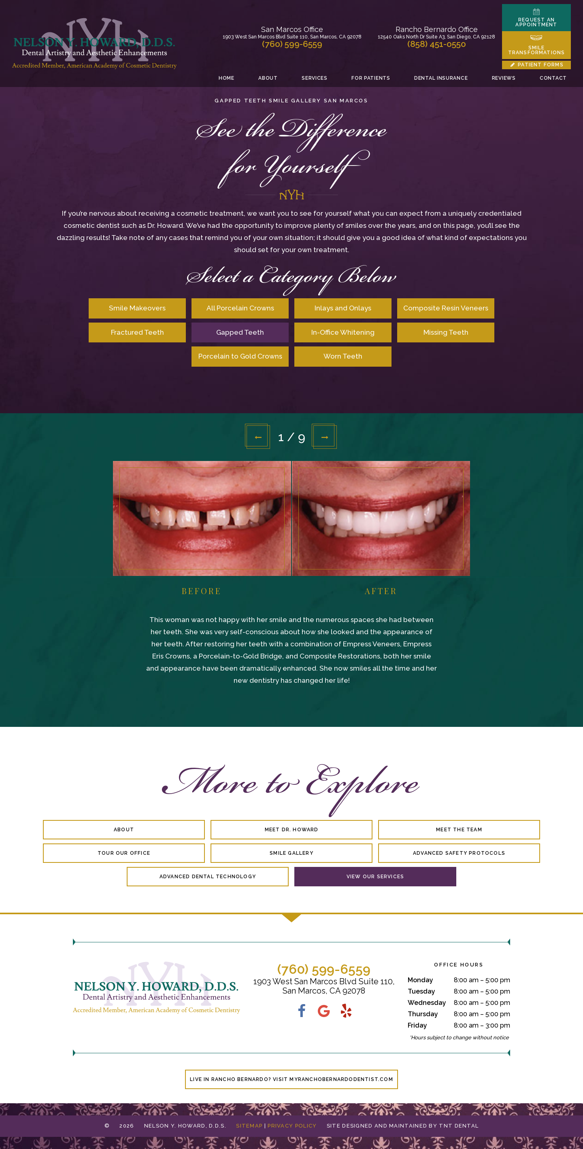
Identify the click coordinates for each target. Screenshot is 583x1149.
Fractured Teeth (137, 332)
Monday (420, 980)
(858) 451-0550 (436, 44)
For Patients (370, 78)
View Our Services (375, 876)
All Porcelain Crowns (240, 308)
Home (226, 78)
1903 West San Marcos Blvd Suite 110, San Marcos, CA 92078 (292, 37)
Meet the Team (459, 830)
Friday (417, 1025)
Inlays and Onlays (343, 308)
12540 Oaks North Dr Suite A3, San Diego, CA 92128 (436, 37)
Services (315, 78)
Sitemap (249, 1126)
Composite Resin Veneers (445, 308)
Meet (292, 830)
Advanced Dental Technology (208, 876)
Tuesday (421, 991)
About (268, 78)
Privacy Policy (292, 1126)
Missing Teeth (445, 332)
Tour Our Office (124, 853)
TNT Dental (459, 1126)
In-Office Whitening (342, 332)
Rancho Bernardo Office (437, 29)
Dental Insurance (441, 78)
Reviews (504, 78)
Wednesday (427, 1003)
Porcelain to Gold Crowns (240, 356)
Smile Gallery (291, 853)
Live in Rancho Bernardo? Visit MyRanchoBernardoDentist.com (291, 1079)
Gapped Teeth (240, 332)
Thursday (423, 1014)
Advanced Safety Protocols (459, 853)
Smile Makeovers (137, 308)
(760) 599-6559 (292, 44)
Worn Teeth (342, 356)
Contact (553, 78)
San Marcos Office (292, 29)
